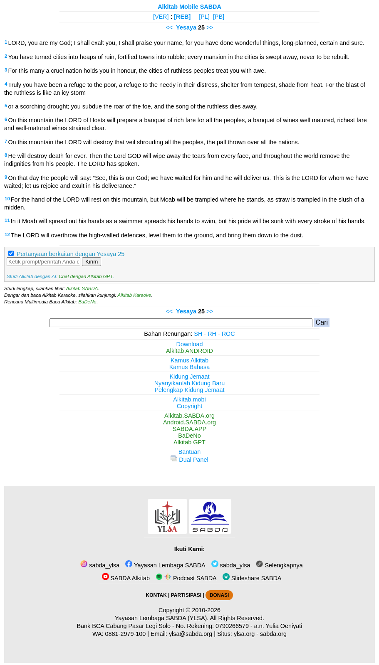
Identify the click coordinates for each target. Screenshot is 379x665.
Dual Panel (189, 459)
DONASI (219, 595)
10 (7, 198)
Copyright (190, 406)
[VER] (161, 16)
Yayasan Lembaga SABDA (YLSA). (161, 618)
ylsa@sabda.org (190, 634)
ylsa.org (244, 634)
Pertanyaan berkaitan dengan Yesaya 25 (70, 254)
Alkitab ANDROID (189, 350)
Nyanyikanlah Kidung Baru (189, 383)
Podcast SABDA (186, 578)
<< (169, 27)
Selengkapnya (279, 565)
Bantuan (189, 451)
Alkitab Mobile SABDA (189, 6)
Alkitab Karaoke (134, 295)
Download (189, 344)
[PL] (204, 16)
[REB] (182, 16)
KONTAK (156, 595)
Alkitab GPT (189, 442)
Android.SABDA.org (189, 422)
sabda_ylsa (99, 565)
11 (7, 220)
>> (209, 27)
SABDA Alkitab (126, 578)
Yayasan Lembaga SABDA (165, 565)
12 (7, 234)
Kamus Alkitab (189, 360)
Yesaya (186, 27)
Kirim (91, 262)
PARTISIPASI (186, 595)
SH (198, 333)
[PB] (218, 16)
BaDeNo (87, 301)
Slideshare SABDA (252, 578)
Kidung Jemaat (190, 376)
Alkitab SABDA (82, 288)
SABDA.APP (190, 429)
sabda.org (273, 634)
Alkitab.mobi (189, 399)
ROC (228, 333)
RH (212, 333)
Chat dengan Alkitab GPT (86, 276)
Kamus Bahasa (189, 367)
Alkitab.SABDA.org (189, 415)
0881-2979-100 (125, 634)
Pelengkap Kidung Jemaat (189, 390)
